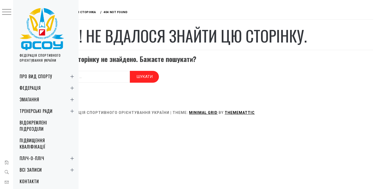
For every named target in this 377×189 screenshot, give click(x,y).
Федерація (48, 88)
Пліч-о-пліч (48, 158)
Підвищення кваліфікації (33, 143)
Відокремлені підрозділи (33, 125)
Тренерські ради (48, 111)
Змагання (48, 99)
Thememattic (260, 111)
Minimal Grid (223, 111)
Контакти (29, 181)
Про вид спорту (48, 76)
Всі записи (48, 170)
